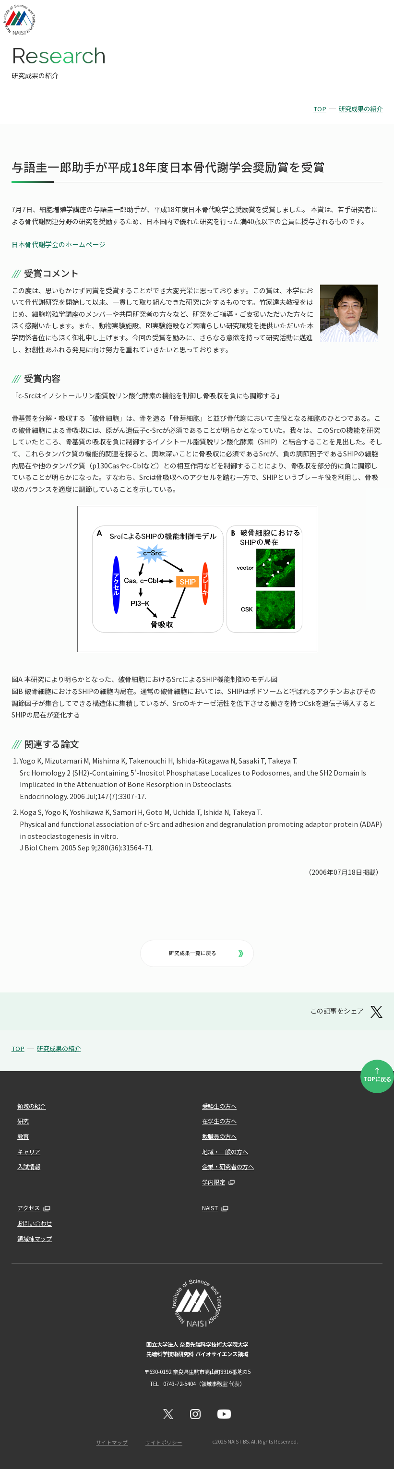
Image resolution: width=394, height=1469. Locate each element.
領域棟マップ (34, 1238)
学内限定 (213, 1182)
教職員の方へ (219, 1136)
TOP (319, 108)
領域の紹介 (31, 1106)
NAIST (210, 1208)
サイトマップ (112, 1442)
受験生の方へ (219, 1106)
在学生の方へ (219, 1121)
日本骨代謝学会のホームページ (59, 244)
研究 (23, 1121)
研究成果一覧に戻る (206, 952)
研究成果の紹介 (360, 108)
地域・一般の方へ (225, 1151)
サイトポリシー (163, 1442)
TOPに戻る (377, 1073)
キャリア (28, 1151)
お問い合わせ (34, 1223)
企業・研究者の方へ (228, 1166)
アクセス (28, 1208)
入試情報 (28, 1166)
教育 (23, 1136)
